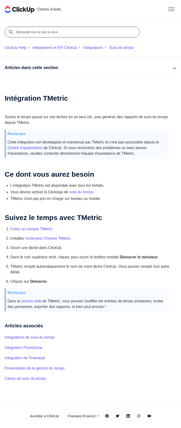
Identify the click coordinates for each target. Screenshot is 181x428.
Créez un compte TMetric (31, 229)
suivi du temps (81, 192)
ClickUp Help (15, 48)
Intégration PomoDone (23, 348)
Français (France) (84, 416)
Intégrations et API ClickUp (55, 48)
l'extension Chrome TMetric (48, 238)
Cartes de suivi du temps (25, 378)
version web (31, 301)
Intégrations (93, 48)
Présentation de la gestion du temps (34, 368)
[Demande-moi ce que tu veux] (73, 32)
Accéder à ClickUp (44, 416)
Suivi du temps (121, 48)
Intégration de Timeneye (25, 358)
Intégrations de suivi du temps (30, 337)
